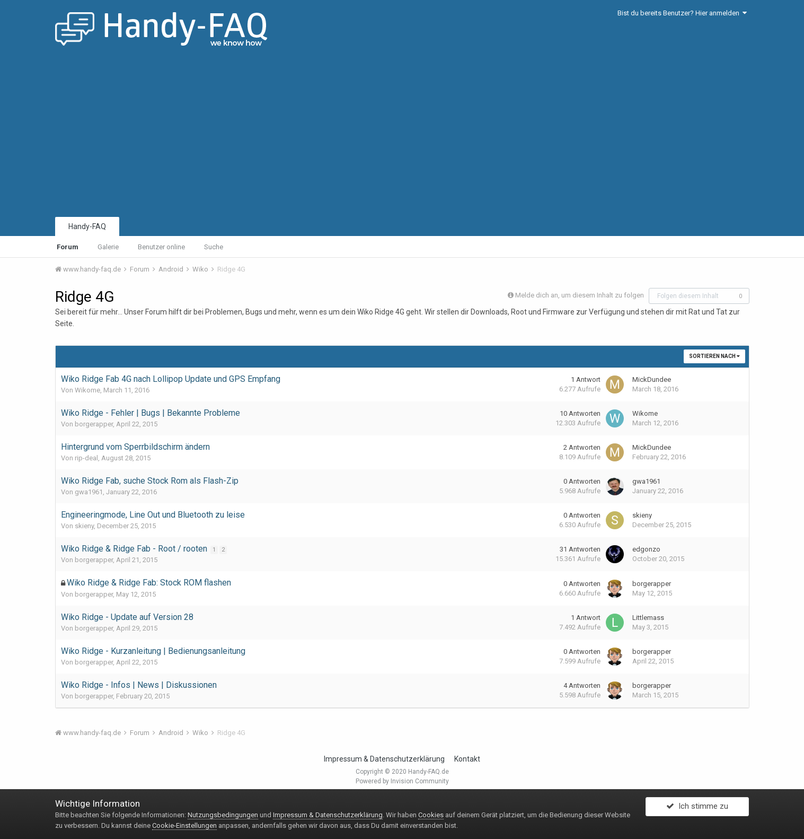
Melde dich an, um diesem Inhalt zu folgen (579, 295)
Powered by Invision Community (402, 781)
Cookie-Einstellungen (184, 825)
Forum (67, 247)
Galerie (108, 247)
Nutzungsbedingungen (223, 815)
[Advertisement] (402, 135)
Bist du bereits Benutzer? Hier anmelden (682, 13)
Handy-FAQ (87, 226)
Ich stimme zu (697, 809)
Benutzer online (161, 247)
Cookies (431, 815)
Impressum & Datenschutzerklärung (384, 759)
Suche (213, 247)
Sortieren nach (714, 356)
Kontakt (467, 759)
